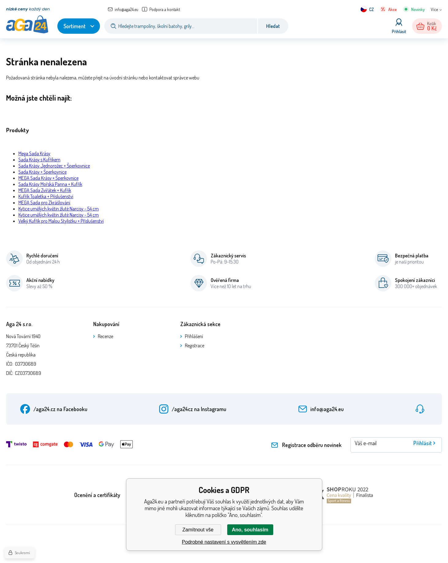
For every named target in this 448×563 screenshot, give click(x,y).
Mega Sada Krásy (34, 153)
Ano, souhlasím (250, 529)
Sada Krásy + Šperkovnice (42, 172)
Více (434, 9)
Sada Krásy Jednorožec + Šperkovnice (54, 166)
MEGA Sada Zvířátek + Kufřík (44, 190)
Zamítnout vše (197, 529)
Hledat (273, 26)
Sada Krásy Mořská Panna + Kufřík (50, 184)
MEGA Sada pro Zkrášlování (44, 202)
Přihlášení (194, 336)
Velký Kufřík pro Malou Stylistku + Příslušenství (61, 221)
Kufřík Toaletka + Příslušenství (45, 196)
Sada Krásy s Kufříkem (39, 159)
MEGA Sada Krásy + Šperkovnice (48, 178)
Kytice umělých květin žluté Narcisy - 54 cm (58, 209)
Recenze (105, 336)
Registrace (194, 345)
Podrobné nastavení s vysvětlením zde (224, 542)
